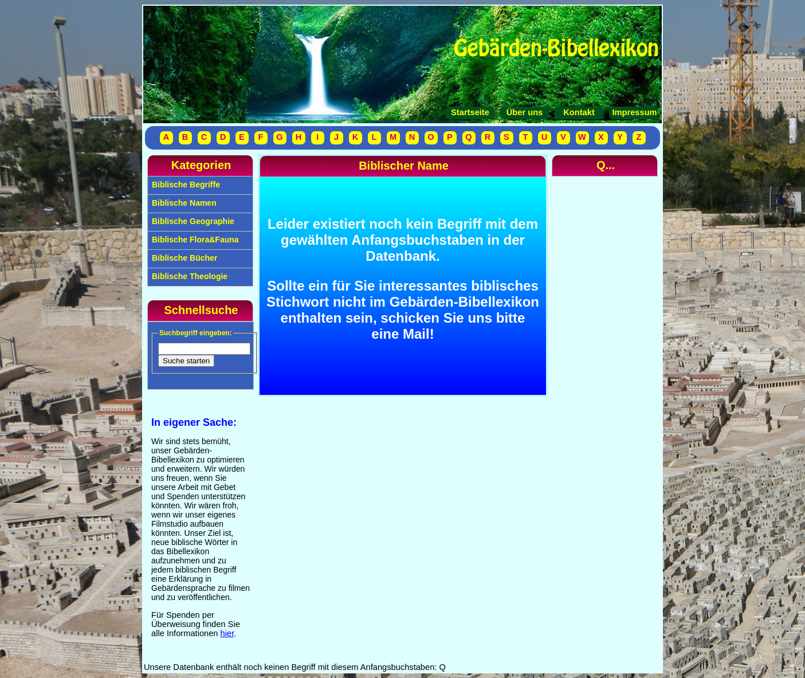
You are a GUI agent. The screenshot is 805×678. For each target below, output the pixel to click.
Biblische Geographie (192, 221)
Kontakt (579, 112)
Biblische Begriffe (185, 184)
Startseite (470, 112)
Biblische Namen (183, 202)
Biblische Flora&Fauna (194, 239)
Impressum (633, 112)
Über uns (524, 112)
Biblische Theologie (188, 276)
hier (227, 633)
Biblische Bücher (183, 257)
